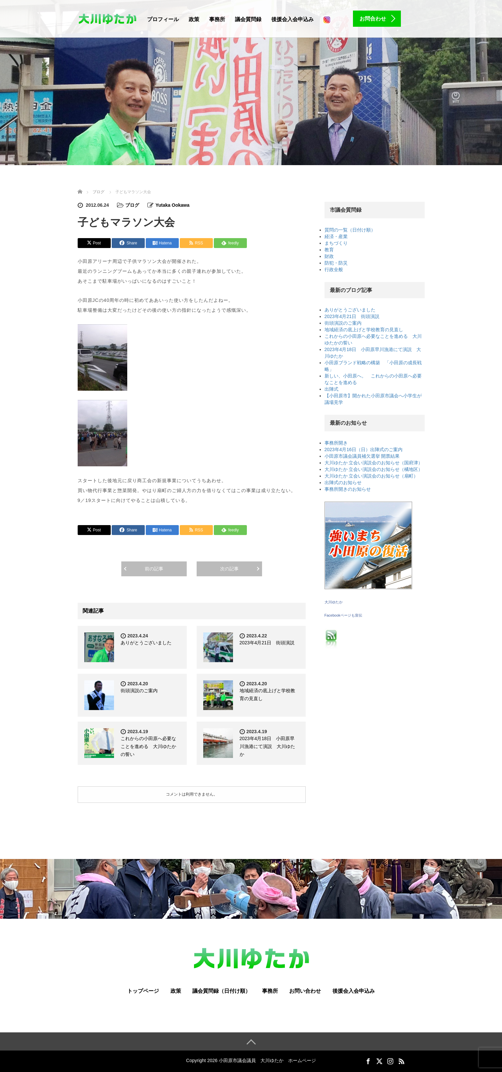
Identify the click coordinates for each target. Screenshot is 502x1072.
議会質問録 (248, 19)
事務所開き (336, 443)
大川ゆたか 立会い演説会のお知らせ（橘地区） (374, 469)
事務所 (217, 19)
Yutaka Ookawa (172, 205)
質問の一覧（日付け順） (350, 229)
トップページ (143, 991)
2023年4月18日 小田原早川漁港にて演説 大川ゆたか (267, 746)
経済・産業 (336, 236)
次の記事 (229, 568)
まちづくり (336, 243)
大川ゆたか (334, 602)
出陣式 (331, 389)
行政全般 (334, 269)
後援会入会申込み (292, 19)
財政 (329, 256)
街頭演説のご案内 (139, 690)
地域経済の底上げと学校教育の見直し (364, 329)
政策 (194, 19)
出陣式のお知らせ (343, 482)
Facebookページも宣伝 (343, 615)
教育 (329, 249)
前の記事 (154, 568)
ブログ (132, 205)
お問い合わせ (305, 991)
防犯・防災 (336, 263)
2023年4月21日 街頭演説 (267, 642)
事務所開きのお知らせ (348, 489)
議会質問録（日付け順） (221, 991)
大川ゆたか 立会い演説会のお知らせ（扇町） (371, 476)
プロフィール (163, 19)
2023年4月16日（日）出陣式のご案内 (364, 449)
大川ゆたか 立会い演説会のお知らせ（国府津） (374, 462)
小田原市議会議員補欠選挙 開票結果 (362, 456)
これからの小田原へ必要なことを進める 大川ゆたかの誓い (148, 746)
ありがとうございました (146, 642)
